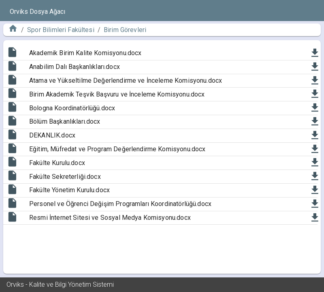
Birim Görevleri (125, 30)
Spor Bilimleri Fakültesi (60, 30)
